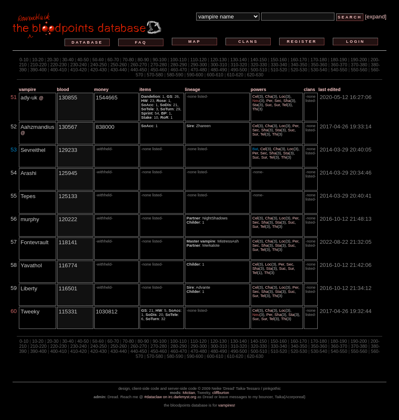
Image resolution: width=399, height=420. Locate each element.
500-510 (259, 69)
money (101, 89)
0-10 (23, 59)
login (355, 41)
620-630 (255, 74)
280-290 (179, 64)
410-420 (78, 69)
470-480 (199, 69)
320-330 (259, 64)
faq (141, 42)
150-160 (278, 59)
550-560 (359, 69)
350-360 (319, 64)
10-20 (37, 59)
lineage (192, 89)
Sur (277, 105)
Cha (268, 96)
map (194, 41)
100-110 (178, 59)
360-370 (339, 64)
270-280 (158, 64)
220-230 (58, 64)
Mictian (189, 393)
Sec (278, 101)
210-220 (38, 64)
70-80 (128, 59)
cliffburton (220, 393)
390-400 (38, 69)
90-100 (159, 59)
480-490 (218, 69)
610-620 (235, 74)
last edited (330, 89)
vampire (27, 89)
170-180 (319, 59)
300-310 (218, 64)
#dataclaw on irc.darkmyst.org (170, 397)
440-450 (138, 69)
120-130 (218, 59)
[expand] (375, 16)
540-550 (339, 69)
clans (248, 41)
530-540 (319, 69)
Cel (255, 96)
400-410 (58, 69)
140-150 (258, 59)
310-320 (239, 64)
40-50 (82, 59)
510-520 (279, 69)
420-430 (99, 69)
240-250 (99, 64)
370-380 (359, 64)
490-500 (239, 69)
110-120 (198, 59)
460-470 (179, 69)
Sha (286, 101)
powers (258, 89)
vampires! (226, 405)
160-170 (298, 59)
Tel (284, 105)
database (87, 42)
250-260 (118, 64)
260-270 (138, 64)
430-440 (118, 69)
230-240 (78, 64)
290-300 (199, 64)
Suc (268, 105)
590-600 (195, 74)
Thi (255, 109)
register (302, 41)
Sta (255, 105)
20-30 (52, 59)
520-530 (299, 69)
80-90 (143, 59)
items (145, 89)
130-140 (239, 59)
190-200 (358, 59)
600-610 (215, 74)
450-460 (158, 69)
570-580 (155, 74)
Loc (282, 96)
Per (269, 101)
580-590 (175, 74)
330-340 (279, 64)
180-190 (339, 59)
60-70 (113, 59)
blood (63, 89)
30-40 (67, 59)
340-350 (299, 64)
